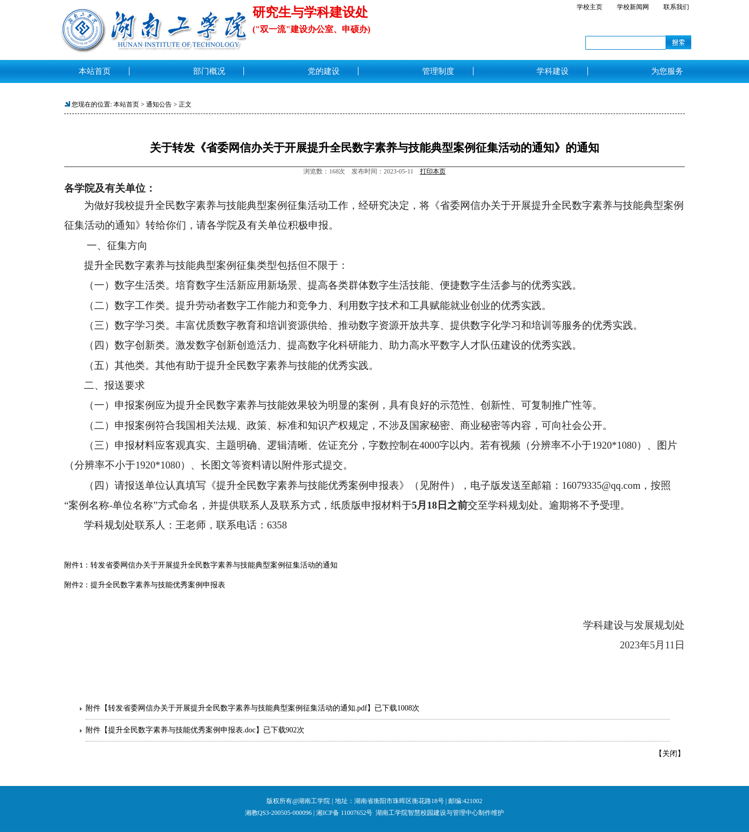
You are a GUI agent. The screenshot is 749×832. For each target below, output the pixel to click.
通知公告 (159, 104)
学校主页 (589, 7)
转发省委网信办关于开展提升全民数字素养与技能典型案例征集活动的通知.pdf (237, 708)
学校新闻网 (633, 7)
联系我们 (676, 7)
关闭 (669, 754)
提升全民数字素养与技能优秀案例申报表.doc (182, 730)
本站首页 (126, 104)
